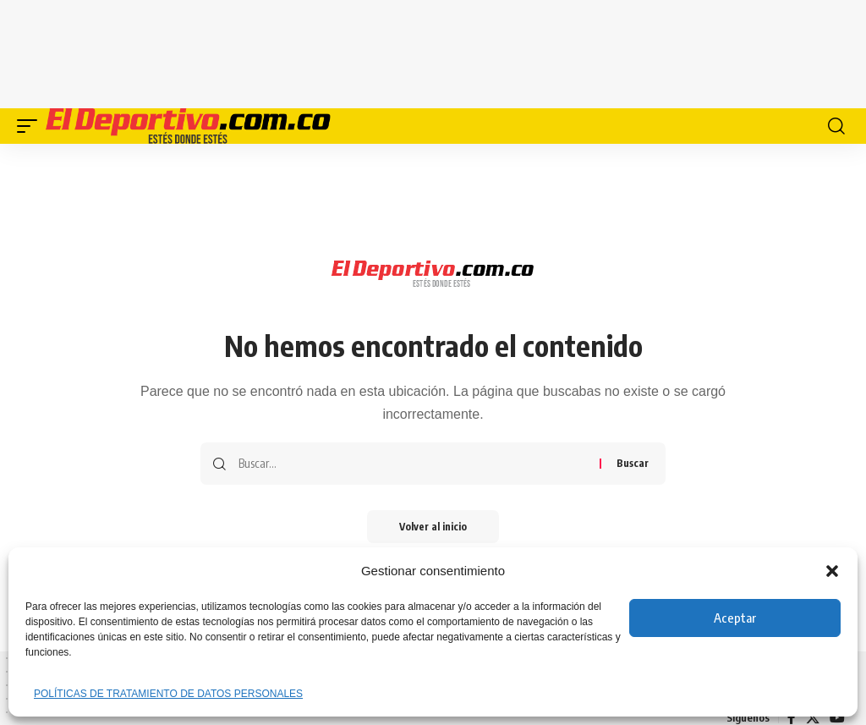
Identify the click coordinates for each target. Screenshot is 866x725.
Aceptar (735, 617)
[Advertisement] (433, 51)
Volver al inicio (433, 526)
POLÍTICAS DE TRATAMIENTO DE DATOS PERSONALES (168, 694)
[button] (832, 571)
